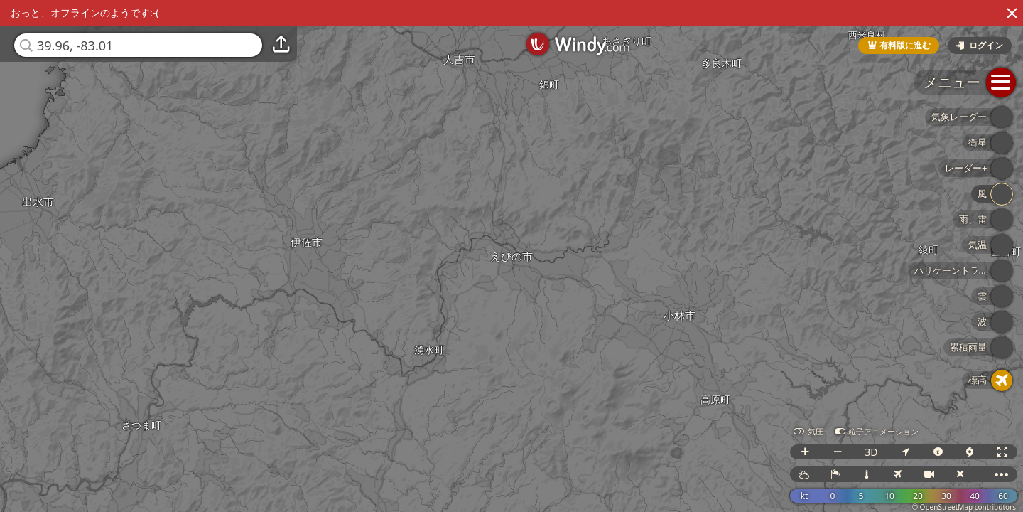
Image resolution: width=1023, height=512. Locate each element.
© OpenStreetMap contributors (964, 507)
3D (871, 452)
